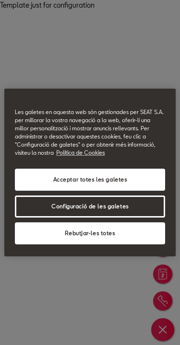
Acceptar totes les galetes (90, 179)
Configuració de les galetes (89, 206)
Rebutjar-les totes (90, 233)
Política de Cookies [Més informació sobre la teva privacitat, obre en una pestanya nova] (80, 153)
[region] (89, 172)
